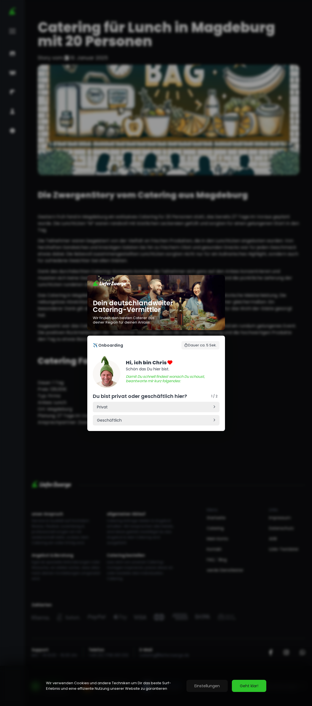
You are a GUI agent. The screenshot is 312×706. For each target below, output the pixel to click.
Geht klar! (249, 686)
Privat (102, 407)
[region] (156, 686)
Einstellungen (207, 686)
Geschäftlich (109, 420)
